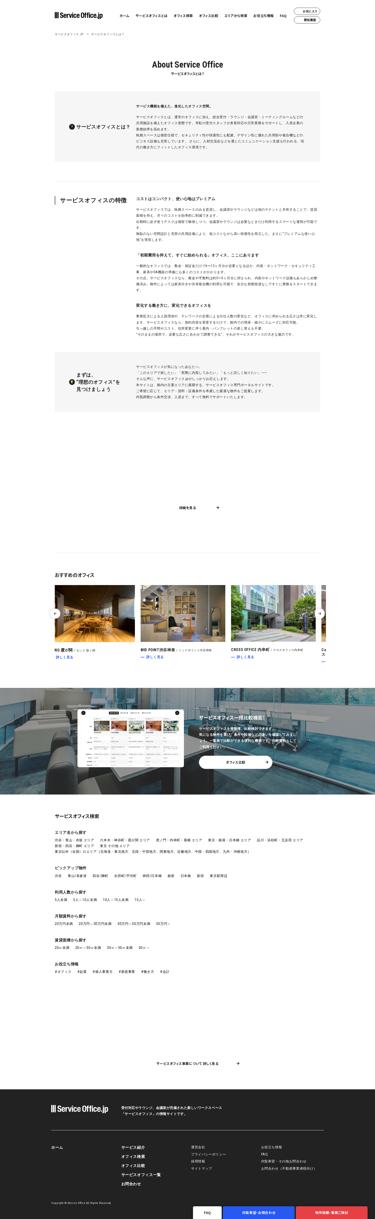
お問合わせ (131, 1184)
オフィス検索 (183, 15)
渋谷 (58, 876)
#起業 (82, 972)
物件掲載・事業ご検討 (331, 1212)
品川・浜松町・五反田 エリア (280, 840)
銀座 (171, 876)
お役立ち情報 (263, 15)
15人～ (140, 900)
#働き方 (147, 972)
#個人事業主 (103, 972)
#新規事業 (127, 972)
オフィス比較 (208, 15)
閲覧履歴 (307, 20)
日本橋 (186, 876)
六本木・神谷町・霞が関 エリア (125, 840)
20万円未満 (64, 924)
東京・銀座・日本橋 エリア (229, 840)
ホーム (125, 15)
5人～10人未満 (85, 900)
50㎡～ (144, 948)
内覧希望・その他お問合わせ (284, 1161)
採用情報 (198, 1161)
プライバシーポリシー (208, 1154)
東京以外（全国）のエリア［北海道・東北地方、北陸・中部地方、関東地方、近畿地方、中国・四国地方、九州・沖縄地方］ (153, 851)
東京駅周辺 (218, 876)
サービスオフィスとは (152, 15)
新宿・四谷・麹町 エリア (74, 846)
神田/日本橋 (152, 876)
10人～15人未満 (116, 900)
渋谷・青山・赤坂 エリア (74, 840)
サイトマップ (201, 1169)
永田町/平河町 (125, 876)
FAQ (283, 15)
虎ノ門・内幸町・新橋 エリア (179, 840)
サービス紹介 (133, 1147)
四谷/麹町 (100, 876)
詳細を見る (187, 507)
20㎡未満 (62, 948)
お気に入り (307, 11)
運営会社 (198, 1147)
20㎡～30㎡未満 (88, 948)
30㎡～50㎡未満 (120, 948)
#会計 (165, 972)
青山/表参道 (77, 876)
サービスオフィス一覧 (141, 1175)
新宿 (200, 876)
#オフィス (63, 972)
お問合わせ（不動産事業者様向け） (289, 1169)
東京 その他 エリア (115, 846)
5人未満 (61, 900)
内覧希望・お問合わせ (258, 1212)
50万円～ (163, 924)
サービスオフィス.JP (69, 34)
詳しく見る (69, 657)
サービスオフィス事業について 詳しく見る (187, 1063)
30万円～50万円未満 (133, 924)
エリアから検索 (235, 15)
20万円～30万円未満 (95, 924)
